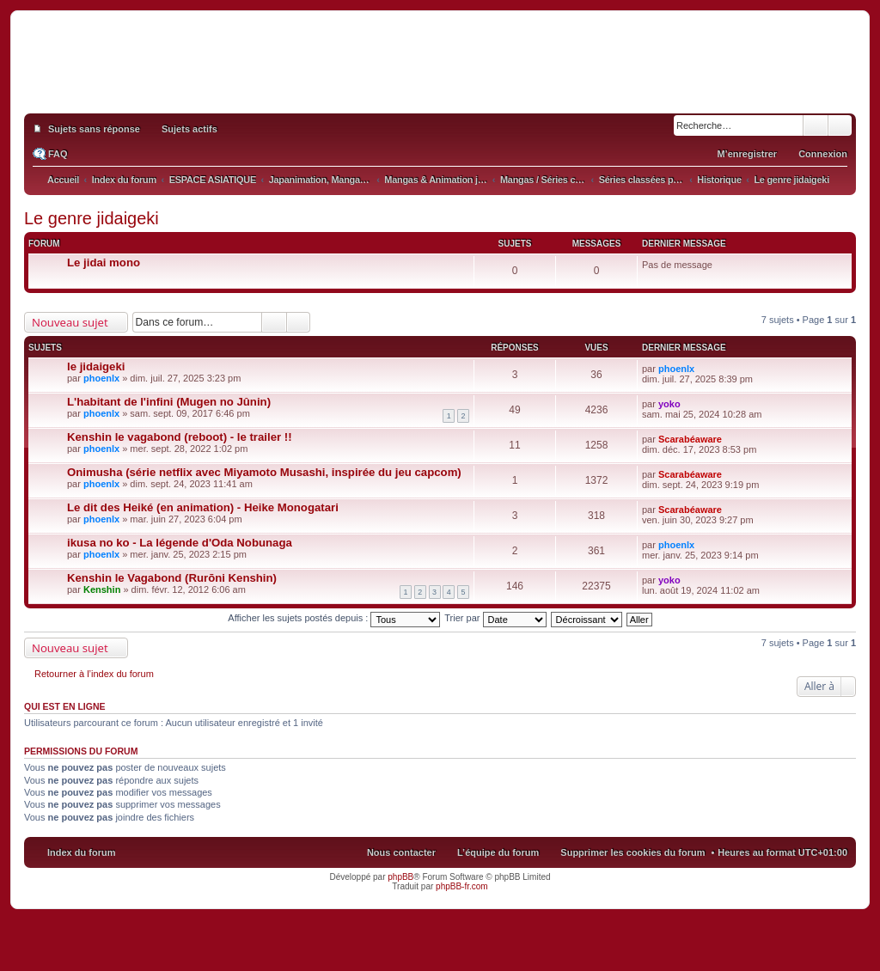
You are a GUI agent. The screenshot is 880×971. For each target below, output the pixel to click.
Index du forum (81, 852)
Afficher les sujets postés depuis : (334, 618)
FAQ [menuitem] (58, 154)
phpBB (400, 877)
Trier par (495, 618)
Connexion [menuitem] (822, 154)
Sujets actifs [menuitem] (189, 129)
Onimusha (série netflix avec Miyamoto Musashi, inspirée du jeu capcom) (264, 472)
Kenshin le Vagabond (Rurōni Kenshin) (172, 577)
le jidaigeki (96, 366)
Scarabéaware (690, 439)
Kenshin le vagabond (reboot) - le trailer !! (179, 437)
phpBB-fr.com (462, 886)
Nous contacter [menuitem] (401, 852)
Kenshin (101, 589)
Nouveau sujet (70, 322)
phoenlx (101, 378)
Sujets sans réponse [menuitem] (94, 129)
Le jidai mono (103, 262)
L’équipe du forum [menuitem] (498, 852)
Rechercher (815, 125)
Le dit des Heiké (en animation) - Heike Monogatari (203, 507)
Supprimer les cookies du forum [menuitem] (632, 852)
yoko (669, 404)
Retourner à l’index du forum (94, 674)
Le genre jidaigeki (91, 218)
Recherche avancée (840, 125)
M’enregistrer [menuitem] (747, 154)
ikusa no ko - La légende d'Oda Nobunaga (179, 542)
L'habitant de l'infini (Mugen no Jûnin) (169, 401)
